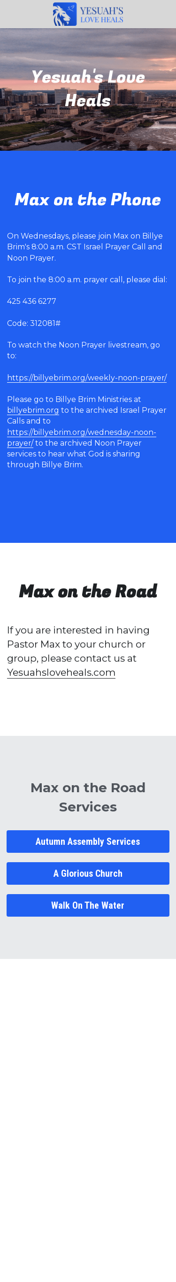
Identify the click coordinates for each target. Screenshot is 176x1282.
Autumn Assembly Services (88, 841)
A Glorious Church (88, 873)
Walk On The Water (87, 905)
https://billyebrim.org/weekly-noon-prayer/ (87, 377)
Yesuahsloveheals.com (61, 672)
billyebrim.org (33, 410)
